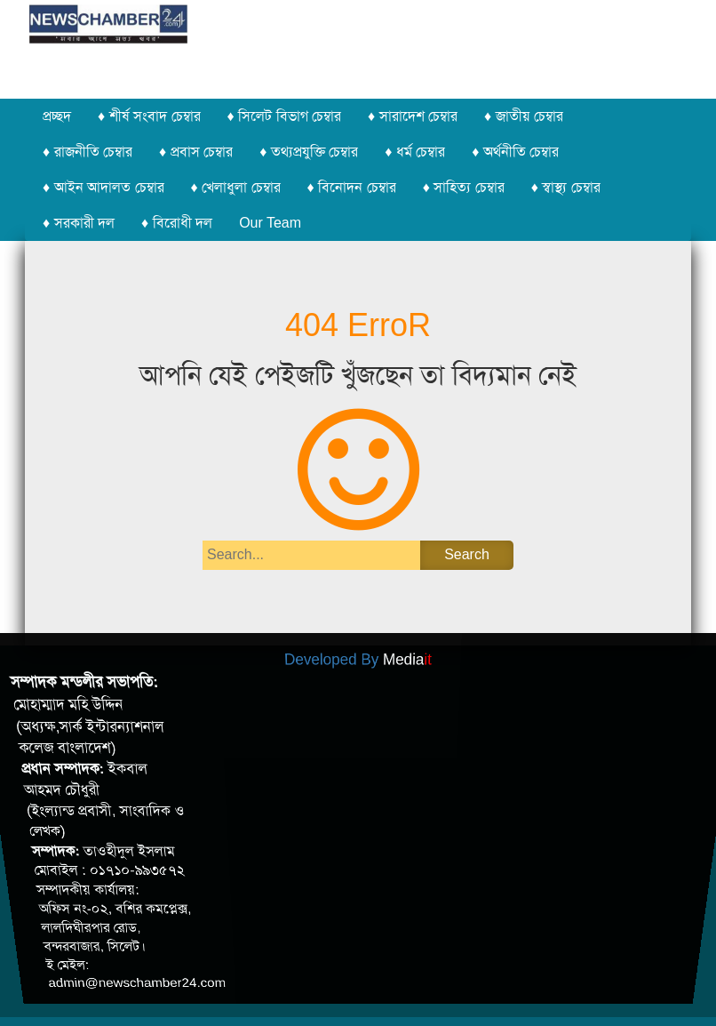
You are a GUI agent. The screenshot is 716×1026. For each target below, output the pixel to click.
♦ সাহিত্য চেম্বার (464, 187)
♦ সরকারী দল (79, 222)
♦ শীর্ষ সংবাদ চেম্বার (149, 116)
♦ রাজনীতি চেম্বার (87, 151)
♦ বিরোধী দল (176, 222)
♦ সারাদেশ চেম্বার (412, 116)
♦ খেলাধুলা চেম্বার (236, 187)
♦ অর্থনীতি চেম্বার (515, 151)
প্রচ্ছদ (57, 116)
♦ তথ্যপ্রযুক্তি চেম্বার (308, 151)
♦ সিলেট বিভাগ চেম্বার (284, 116)
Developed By (357, 651)
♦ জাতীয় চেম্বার (523, 116)
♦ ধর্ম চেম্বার (415, 151)
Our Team (270, 222)
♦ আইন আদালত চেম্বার (103, 187)
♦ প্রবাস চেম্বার (196, 151)
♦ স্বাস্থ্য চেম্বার (566, 187)
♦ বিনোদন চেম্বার (351, 187)
